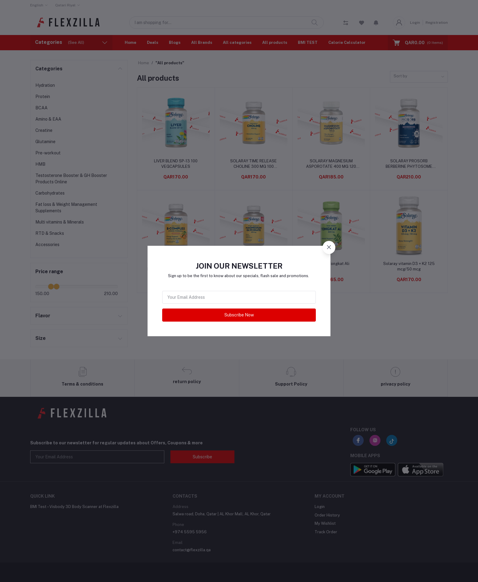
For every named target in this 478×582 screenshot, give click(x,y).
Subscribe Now (239, 314)
